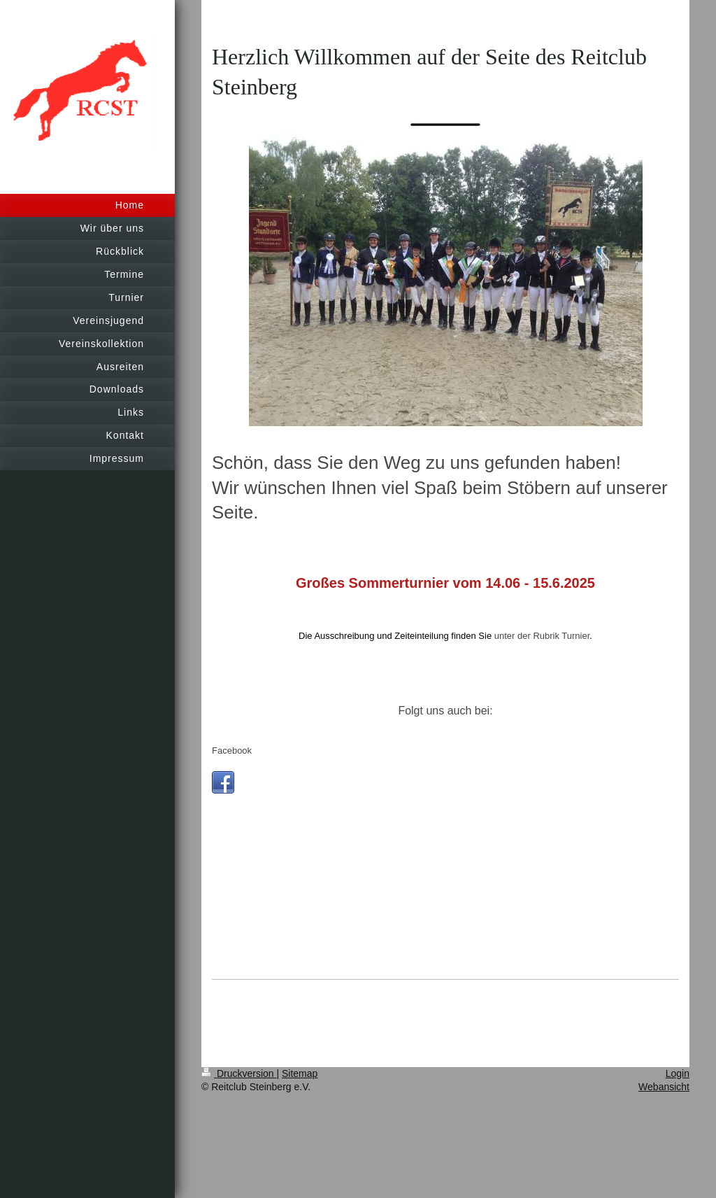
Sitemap (299, 1073)
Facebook (232, 750)
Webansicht (663, 1086)
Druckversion (238, 1073)
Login (677, 1073)
